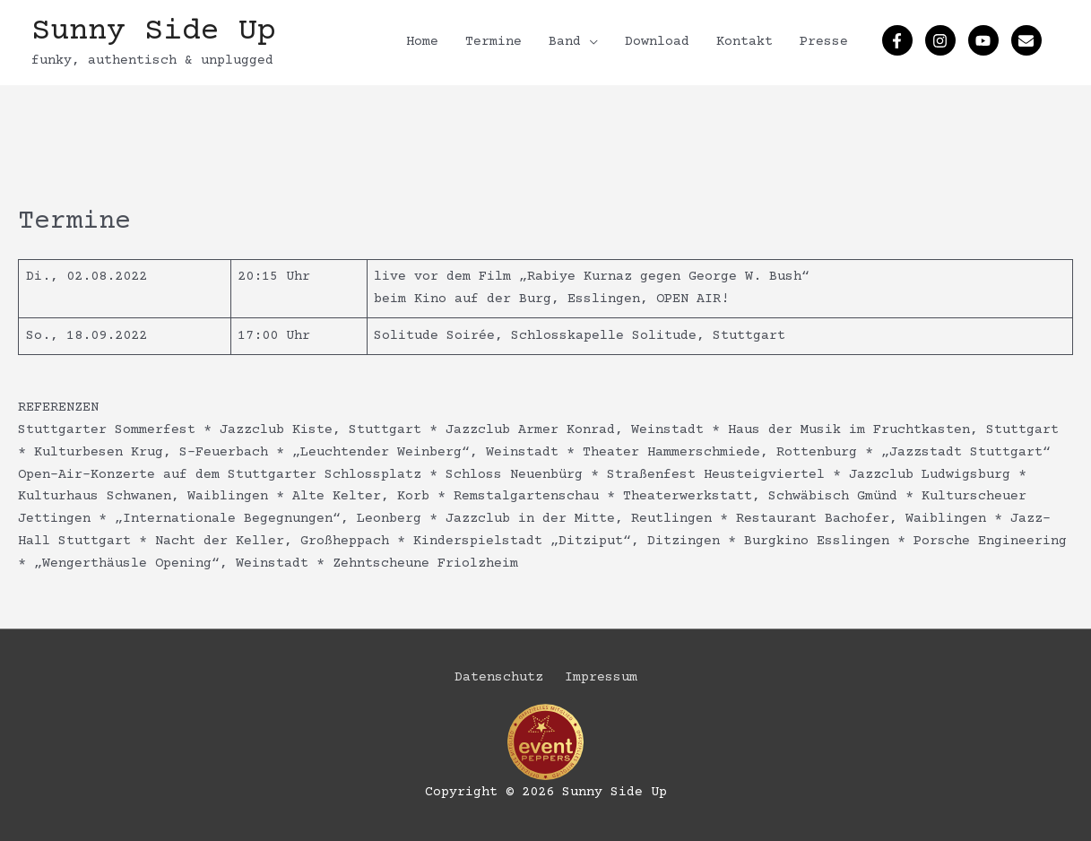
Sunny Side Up (153, 31)
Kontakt (744, 41)
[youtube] (985, 40)
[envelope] (1028, 40)
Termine (493, 41)
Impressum (601, 677)
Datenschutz (499, 677)
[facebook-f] (899, 40)
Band (565, 41)
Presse (824, 41)
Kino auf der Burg (482, 299)
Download (657, 41)
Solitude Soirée (434, 335)
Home (422, 41)
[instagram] (942, 40)
